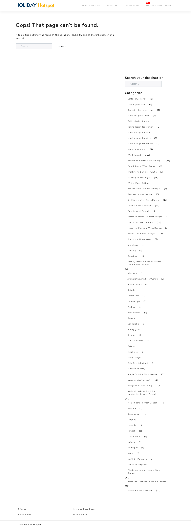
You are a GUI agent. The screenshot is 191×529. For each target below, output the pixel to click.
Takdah (131, 346)
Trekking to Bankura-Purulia (142, 172)
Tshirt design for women (140, 127)
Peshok (131, 307)
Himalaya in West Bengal (140, 222)
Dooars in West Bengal (140, 205)
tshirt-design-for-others (140, 143)
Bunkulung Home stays (139, 239)
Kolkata (131, 290)
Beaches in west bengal (140, 194)
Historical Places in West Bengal (145, 228)
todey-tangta (134, 357)
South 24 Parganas (137, 464)
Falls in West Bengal (138, 211)
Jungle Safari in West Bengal (143, 374)
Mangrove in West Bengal (141, 385)
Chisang (132, 250)
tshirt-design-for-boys (139, 132)
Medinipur (133, 447)
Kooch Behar (134, 436)
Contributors (24, 514)
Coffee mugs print (137, 98)
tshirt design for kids (138, 115)
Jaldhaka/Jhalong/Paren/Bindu (143, 279)
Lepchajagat (134, 301)
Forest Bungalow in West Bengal (145, 216)
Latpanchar (133, 295)
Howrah (132, 430)
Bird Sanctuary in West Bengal (144, 200)
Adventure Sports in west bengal (145, 160)
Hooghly (132, 425)
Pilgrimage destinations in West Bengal (144, 472)
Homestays (133, 5)
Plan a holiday (91, 5)
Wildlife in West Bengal (140, 490)
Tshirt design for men (139, 121)
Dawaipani (133, 256)
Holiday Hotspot (32, 524)
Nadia (130, 453)
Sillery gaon (134, 329)
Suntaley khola (135, 340)
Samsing (132, 318)
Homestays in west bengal (141, 233)
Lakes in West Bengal (139, 380)
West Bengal (134, 155)
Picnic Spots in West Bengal (142, 402)
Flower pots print (137, 104)
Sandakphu (133, 324)
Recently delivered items (141, 110)
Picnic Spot (114, 5)
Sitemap (22, 509)
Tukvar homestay (136, 368)
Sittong (131, 335)
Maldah (131, 442)
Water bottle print (137, 149)
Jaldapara (132, 273)
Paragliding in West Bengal (142, 166)
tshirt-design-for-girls (139, 138)
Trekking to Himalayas (139, 177)
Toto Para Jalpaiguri (138, 363)
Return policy (80, 514)
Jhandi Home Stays (137, 284)
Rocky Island (134, 312)
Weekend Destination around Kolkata (147, 481)
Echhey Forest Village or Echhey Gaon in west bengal (145, 263)
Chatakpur (133, 245)
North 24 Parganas (137, 459)
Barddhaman (134, 414)
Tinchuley (133, 352)
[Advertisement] (150, 50)
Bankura (132, 408)
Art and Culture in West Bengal (144, 188)
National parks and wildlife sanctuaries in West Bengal (142, 393)
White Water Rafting (138, 183)
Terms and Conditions (84, 509)
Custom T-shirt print (158, 5)
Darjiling (132, 419)
